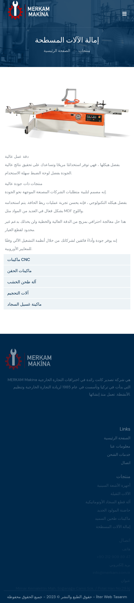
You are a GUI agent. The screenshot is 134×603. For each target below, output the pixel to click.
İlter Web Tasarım (111, 596)
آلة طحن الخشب (21, 282)
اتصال (125, 463)
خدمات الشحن (118, 455)
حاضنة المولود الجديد (113, 510)
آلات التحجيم (18, 293)
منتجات (84, 50)
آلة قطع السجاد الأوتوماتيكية (107, 502)
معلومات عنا (120, 447)
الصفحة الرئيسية (57, 50)
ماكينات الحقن (19, 270)
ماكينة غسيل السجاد (24, 304)
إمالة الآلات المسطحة (113, 527)
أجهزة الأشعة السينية (113, 486)
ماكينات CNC (18, 259)
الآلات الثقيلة (120, 494)
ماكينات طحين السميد (112, 519)
